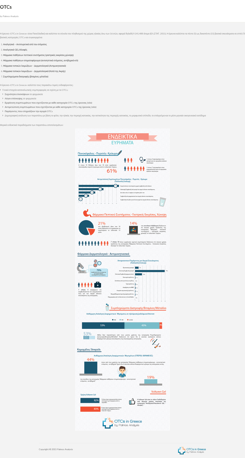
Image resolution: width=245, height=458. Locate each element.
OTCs (6, 7)
